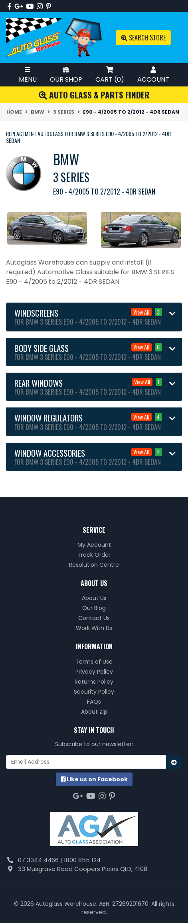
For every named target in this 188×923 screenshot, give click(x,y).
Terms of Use (94, 662)
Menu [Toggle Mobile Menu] (28, 74)
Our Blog (94, 608)
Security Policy (94, 692)
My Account (94, 545)
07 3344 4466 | (41, 860)
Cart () (109, 74)
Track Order (94, 555)
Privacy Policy (94, 672)
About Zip (94, 712)
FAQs (94, 702)
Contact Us (94, 618)
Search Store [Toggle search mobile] (143, 37)
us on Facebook (94, 779)
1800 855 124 (82, 860)
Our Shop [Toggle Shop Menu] (66, 74)
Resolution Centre (94, 565)
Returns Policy (94, 682)
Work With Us (94, 628)
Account (153, 74)
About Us (94, 598)
